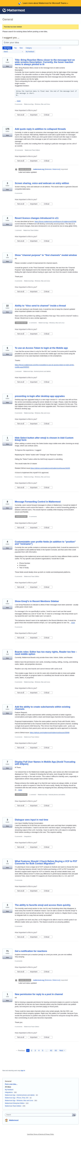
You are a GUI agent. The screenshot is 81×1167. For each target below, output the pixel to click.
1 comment (18, 230)
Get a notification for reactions (31, 951)
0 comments (18, 104)
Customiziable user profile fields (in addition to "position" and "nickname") (45, 542)
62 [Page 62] (51, 1050)
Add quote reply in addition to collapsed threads (40, 129)
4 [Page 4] (38, 1050)
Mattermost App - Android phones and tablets (37, 371)
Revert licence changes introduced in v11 (37, 218)
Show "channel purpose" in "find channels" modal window (46, 255)
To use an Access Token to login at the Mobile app (41, 348)
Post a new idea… (11, 1084)
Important (35, 115)
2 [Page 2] (31, 1050)
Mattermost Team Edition (32, 150)
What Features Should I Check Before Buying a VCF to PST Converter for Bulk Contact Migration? (46, 862)
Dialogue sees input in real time (31, 820)
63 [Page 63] (56, 1050)
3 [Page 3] (35, 1050)
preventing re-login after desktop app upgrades (40, 396)
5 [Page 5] (42, 1050)
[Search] (74, 1114)
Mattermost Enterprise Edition (15, 1103)
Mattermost (13, 1120)
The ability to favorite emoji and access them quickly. (43, 905)
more (19, 101)
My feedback (30, 52)
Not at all (22, 115)
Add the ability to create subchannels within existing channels (42, 708)
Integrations (27, 836)
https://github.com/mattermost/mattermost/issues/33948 (49, 733)
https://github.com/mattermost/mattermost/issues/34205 (50, 468)
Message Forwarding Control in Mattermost (38, 501)
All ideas (8, 1087)
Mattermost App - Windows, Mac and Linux (37, 104)
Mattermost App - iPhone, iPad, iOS (16, 1098)
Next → (62, 1050)
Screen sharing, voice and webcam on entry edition (42, 183)
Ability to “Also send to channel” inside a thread (40, 305)
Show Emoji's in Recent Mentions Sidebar (37, 601)
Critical (48, 115)
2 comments (18, 281)
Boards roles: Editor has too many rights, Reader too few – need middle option (46, 653)
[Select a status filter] (13, 52)
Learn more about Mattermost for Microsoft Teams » (45, 3)
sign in (23, 1070)
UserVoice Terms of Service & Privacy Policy (40, 1134)
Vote (7, 66)
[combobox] (39, 1115)
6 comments (18, 961)
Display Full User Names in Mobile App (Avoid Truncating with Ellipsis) (45, 763)
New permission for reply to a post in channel (39, 994)
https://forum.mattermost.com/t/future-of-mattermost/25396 (55, 221)
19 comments (19, 150)
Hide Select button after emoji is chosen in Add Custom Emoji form (44, 439)
